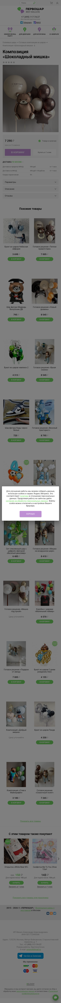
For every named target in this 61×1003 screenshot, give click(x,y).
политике (24, 496)
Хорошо (30, 514)
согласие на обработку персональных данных (27, 501)
